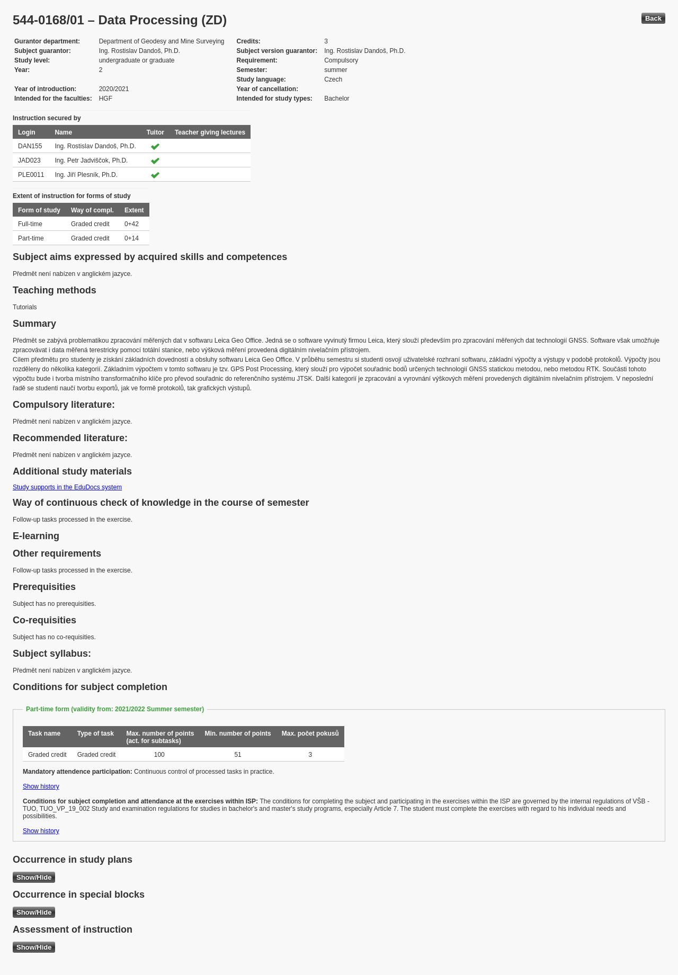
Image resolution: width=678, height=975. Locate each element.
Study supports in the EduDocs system (67, 487)
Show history (41, 786)
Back (653, 18)
